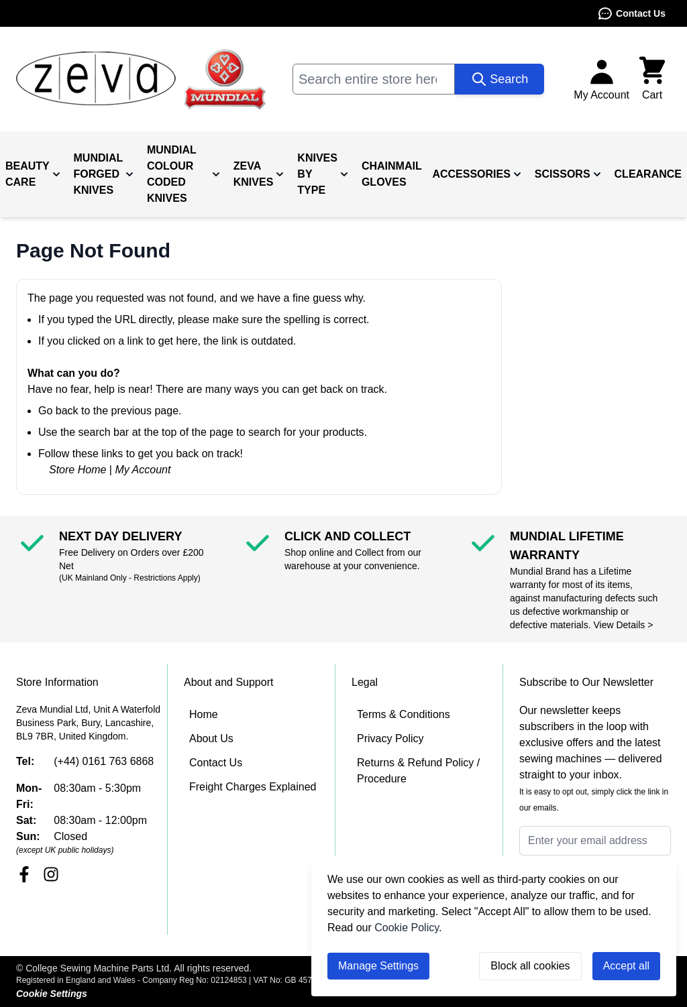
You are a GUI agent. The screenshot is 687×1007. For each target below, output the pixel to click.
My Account (142, 469)
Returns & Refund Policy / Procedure (418, 770)
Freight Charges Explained (252, 786)
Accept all (626, 965)
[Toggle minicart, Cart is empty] (652, 79)
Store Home (77, 469)
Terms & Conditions (403, 714)
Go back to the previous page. (109, 410)
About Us (211, 738)
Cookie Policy (406, 927)
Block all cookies (530, 965)
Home (203, 714)
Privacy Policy (390, 738)
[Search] (499, 79)
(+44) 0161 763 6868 (104, 761)
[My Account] (601, 79)
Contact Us (631, 13)
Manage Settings (378, 965)
